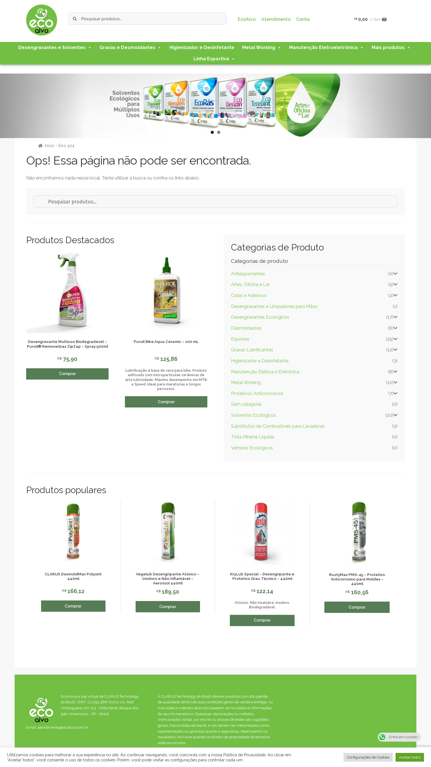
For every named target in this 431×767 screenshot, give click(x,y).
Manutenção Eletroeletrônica (326, 47)
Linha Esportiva (214, 58)
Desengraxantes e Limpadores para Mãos (274, 306)
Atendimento (276, 19)
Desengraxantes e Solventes (55, 47)
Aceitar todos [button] (410, 757)
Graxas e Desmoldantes (130, 47)
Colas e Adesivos (249, 295)
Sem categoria (246, 404)
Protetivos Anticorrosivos (257, 393)
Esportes (240, 339)
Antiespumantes (248, 273)
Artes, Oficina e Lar (250, 284)
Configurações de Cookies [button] (368, 757)
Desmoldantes (246, 328)
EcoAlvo (247, 19)
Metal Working (261, 47)
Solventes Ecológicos (253, 415)
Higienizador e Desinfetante (201, 47)
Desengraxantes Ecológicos (260, 317)
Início (49, 145)
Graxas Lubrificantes (252, 350)
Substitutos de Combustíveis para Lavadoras (278, 426)
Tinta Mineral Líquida (252, 437)
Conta (303, 19)
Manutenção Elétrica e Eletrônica (265, 371)
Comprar (67, 373)
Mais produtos (391, 47)
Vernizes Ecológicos (252, 448)
